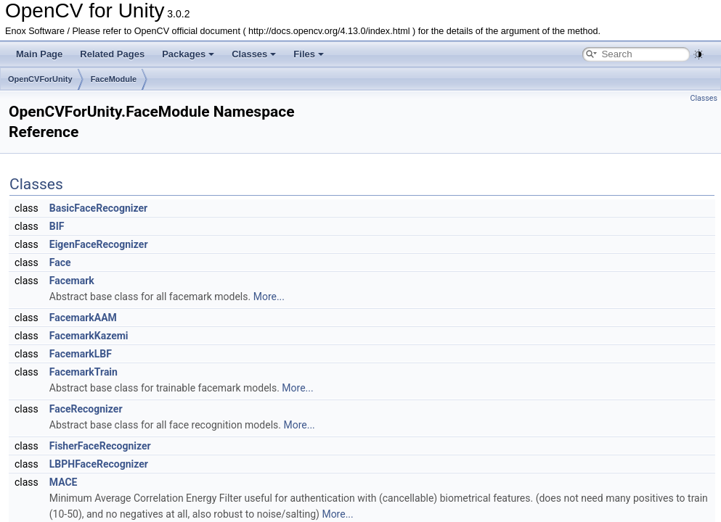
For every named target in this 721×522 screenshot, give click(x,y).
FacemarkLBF (80, 354)
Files (308, 54)
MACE (63, 482)
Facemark (71, 280)
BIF (57, 226)
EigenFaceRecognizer (98, 244)
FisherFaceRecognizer (100, 446)
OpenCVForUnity (40, 79)
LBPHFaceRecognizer (98, 464)
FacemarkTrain (83, 372)
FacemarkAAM (83, 317)
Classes (254, 54)
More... (269, 296)
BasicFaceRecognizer (98, 208)
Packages (188, 54)
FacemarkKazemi (89, 335)
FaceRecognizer (86, 409)
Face (60, 262)
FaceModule (114, 79)
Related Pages (112, 54)
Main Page (39, 54)
